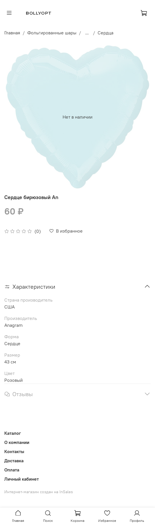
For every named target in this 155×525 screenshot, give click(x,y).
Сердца (105, 33)
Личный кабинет (21, 479)
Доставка (14, 460)
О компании (16, 442)
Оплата (11, 470)
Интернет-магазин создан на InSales (38, 491)
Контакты (14, 451)
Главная (12, 33)
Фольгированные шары (51, 33)
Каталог (12, 433)
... (87, 32)
